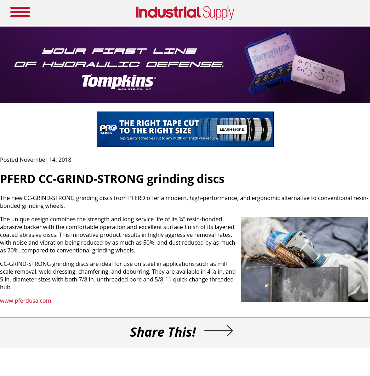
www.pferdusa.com (25, 300)
